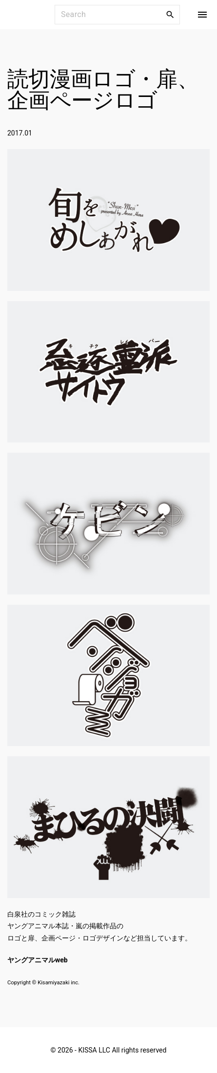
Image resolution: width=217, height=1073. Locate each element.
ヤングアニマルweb (37, 960)
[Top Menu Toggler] (202, 14)
